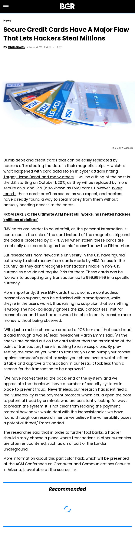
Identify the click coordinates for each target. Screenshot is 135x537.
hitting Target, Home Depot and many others (60, 174)
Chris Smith (16, 47)
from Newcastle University (57, 256)
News (7, 20)
